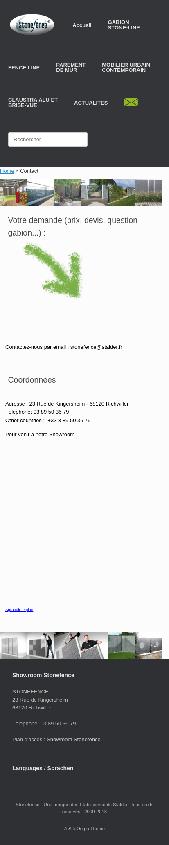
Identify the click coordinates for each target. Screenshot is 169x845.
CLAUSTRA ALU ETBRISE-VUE (33, 102)
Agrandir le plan (19, 609)
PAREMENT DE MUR (71, 67)
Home (7, 171)
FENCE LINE (24, 68)
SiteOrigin (78, 828)
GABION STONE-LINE (124, 25)
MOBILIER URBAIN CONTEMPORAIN (126, 67)
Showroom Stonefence (74, 739)
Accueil (81, 25)
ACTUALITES (91, 103)
